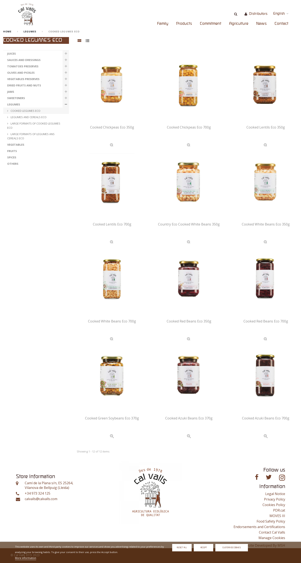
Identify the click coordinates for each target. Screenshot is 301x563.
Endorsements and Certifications (259, 526)
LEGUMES (30, 31)
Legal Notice (275, 493)
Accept (203, 547)
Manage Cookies (271, 537)
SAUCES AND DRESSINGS (24, 60)
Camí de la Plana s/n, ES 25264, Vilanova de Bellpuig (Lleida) (49, 485)
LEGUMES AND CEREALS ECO (28, 117)
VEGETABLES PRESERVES (23, 79)
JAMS (10, 92)
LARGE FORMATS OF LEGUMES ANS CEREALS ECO (31, 136)
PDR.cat (279, 510)
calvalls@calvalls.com (41, 499)
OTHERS (12, 164)
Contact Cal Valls (272, 532)
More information (25, 558)
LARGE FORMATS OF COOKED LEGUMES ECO (33, 126)
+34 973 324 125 (37, 493)
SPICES (11, 157)
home (7, 31)
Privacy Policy (274, 499)
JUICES (11, 53)
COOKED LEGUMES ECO (25, 111)
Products (184, 23)
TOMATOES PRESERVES (22, 66)
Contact (281, 23)
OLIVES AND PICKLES (21, 73)
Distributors (258, 13)
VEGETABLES (15, 145)
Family (162, 23)
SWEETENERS (16, 98)
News (261, 23)
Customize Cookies (232, 547)
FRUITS (12, 151)
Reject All (182, 547)
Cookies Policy (274, 504)
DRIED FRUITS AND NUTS (24, 85)
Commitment (210, 23)
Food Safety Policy (271, 521)
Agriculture (238, 23)
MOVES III (277, 515)
